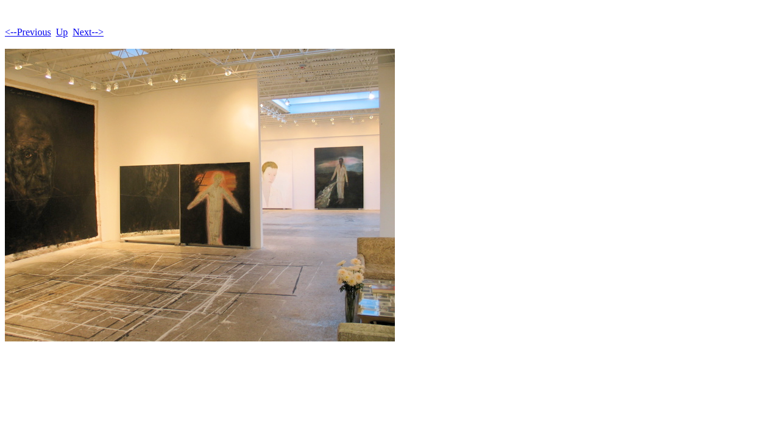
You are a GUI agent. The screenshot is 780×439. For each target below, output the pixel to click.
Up (62, 32)
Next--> (88, 32)
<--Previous (28, 32)
